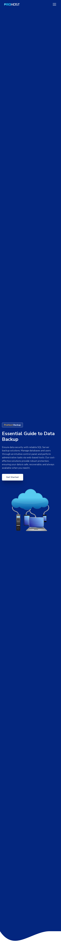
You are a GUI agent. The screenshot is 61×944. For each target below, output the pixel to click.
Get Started (12, 477)
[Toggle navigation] (54, 4)
